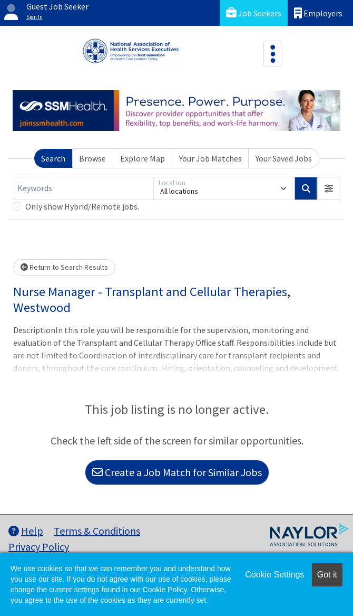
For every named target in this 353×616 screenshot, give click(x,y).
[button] (328, 188)
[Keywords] (83, 188)
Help (25, 530)
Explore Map (142, 158)
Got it (327, 574)
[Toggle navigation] (272, 54)
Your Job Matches (210, 158)
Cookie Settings (274, 574)
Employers (318, 13)
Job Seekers (253, 13)
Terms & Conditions (97, 530)
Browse (92, 158)
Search (53, 158)
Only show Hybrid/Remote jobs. (82, 206)
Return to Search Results (64, 267)
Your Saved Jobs (284, 158)
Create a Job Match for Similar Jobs (177, 472)
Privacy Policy (38, 546)
